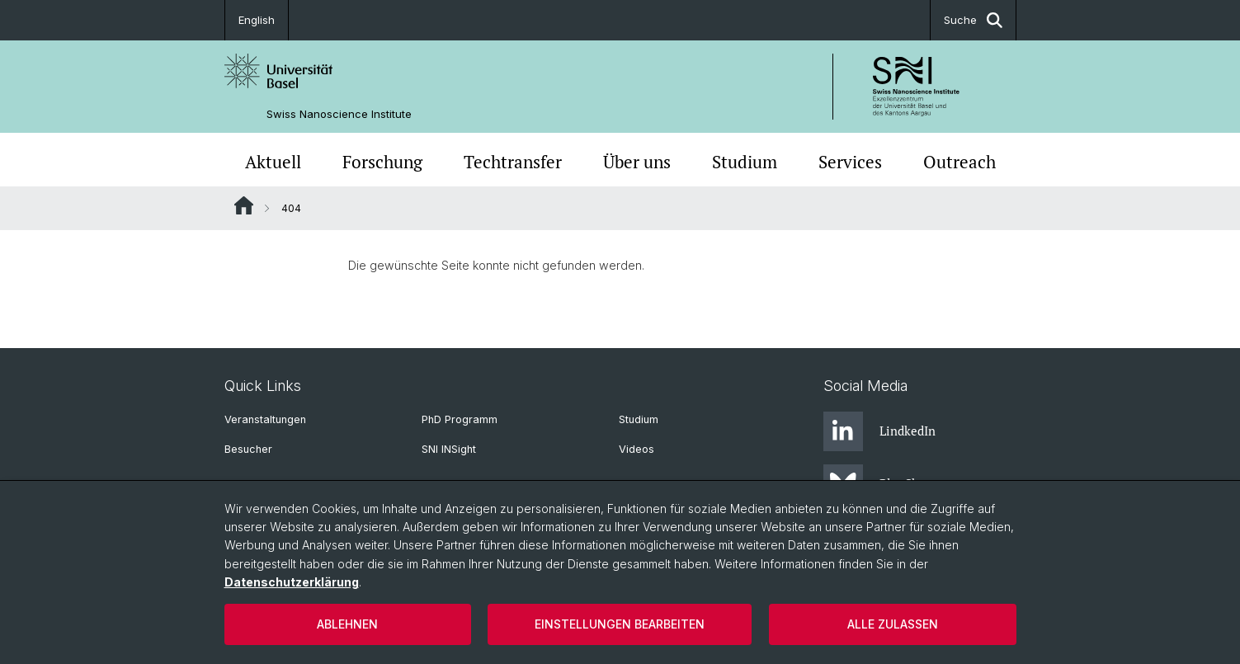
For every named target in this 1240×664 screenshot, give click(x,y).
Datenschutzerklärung (291, 582)
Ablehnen (347, 624)
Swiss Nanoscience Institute (339, 114)
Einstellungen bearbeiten (620, 624)
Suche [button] (973, 20)
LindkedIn (879, 431)
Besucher (248, 449)
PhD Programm (459, 419)
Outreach (959, 161)
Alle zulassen (892, 624)
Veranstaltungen (265, 419)
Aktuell (273, 161)
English (256, 19)
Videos (636, 449)
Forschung (382, 161)
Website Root (243, 205)
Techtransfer (513, 161)
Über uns (637, 161)
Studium (744, 161)
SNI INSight (449, 449)
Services (850, 161)
